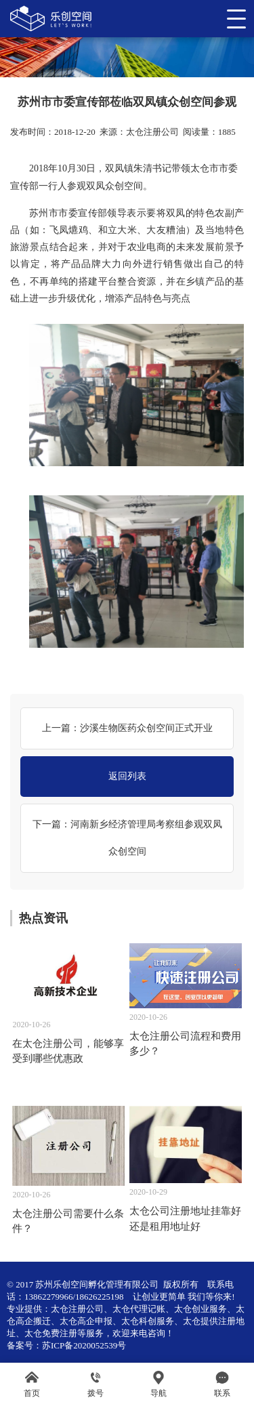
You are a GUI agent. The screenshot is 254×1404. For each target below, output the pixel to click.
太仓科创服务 (147, 1321)
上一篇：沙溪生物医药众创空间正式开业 (127, 728)
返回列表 (127, 776)
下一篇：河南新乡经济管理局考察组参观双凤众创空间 (127, 837)
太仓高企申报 (86, 1321)
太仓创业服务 (200, 1309)
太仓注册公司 (152, 132)
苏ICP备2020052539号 (84, 1345)
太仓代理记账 (138, 1309)
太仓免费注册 (50, 1333)
